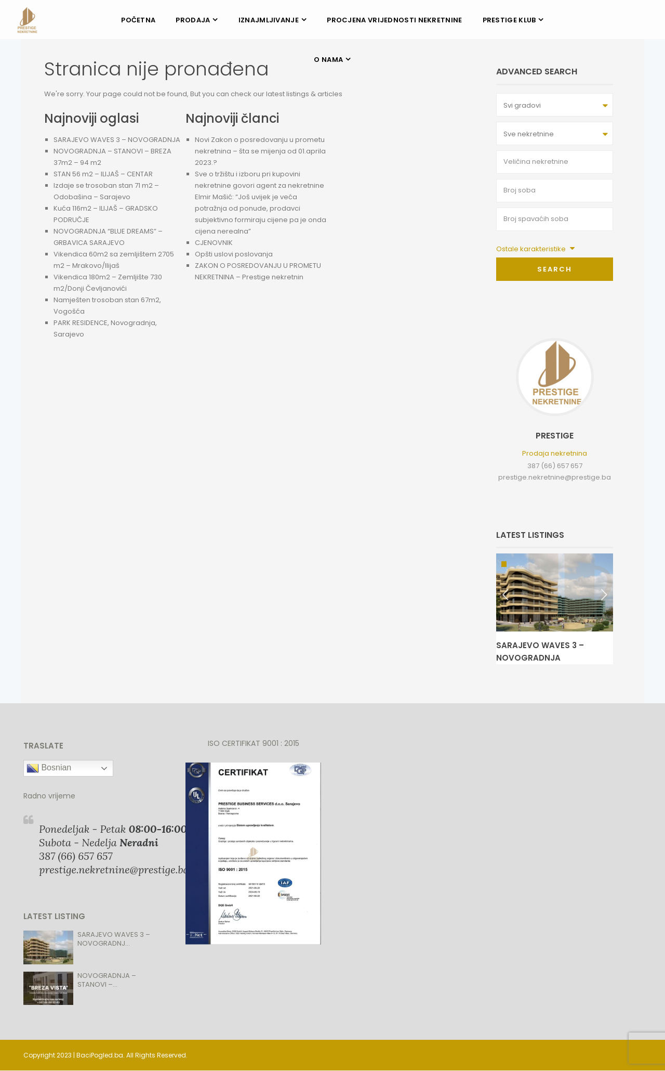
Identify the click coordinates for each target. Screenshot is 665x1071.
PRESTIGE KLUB (509, 20)
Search (554, 269)
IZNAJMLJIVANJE (268, 20)
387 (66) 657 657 (554, 466)
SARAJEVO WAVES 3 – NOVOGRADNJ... (113, 939)
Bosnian (48, 768)
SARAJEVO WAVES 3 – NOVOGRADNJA (117, 140)
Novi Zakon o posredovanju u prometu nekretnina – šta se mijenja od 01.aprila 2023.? (260, 151)
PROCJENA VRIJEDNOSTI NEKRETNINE (394, 20)
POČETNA (138, 20)
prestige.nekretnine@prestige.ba (554, 477)
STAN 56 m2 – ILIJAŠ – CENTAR (103, 174)
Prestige (555, 436)
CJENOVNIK (214, 243)
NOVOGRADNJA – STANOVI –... (106, 980)
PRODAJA (193, 20)
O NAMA (328, 59)
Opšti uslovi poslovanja (234, 254)
